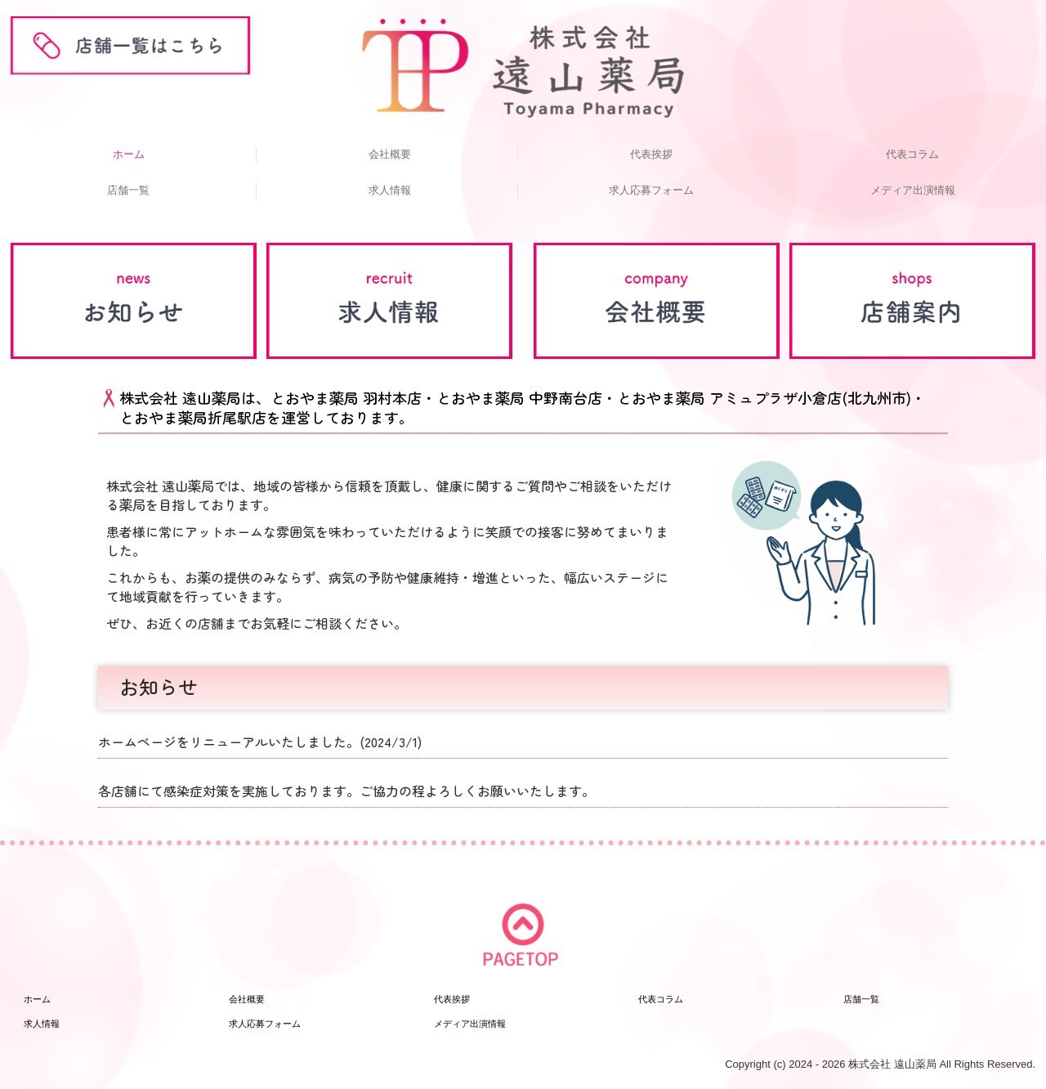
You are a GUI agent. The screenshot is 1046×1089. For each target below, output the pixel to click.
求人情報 (390, 190)
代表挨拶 (651, 154)
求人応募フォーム (651, 190)
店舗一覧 (128, 190)
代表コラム (912, 154)
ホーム (129, 154)
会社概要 (390, 154)
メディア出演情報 (912, 190)
